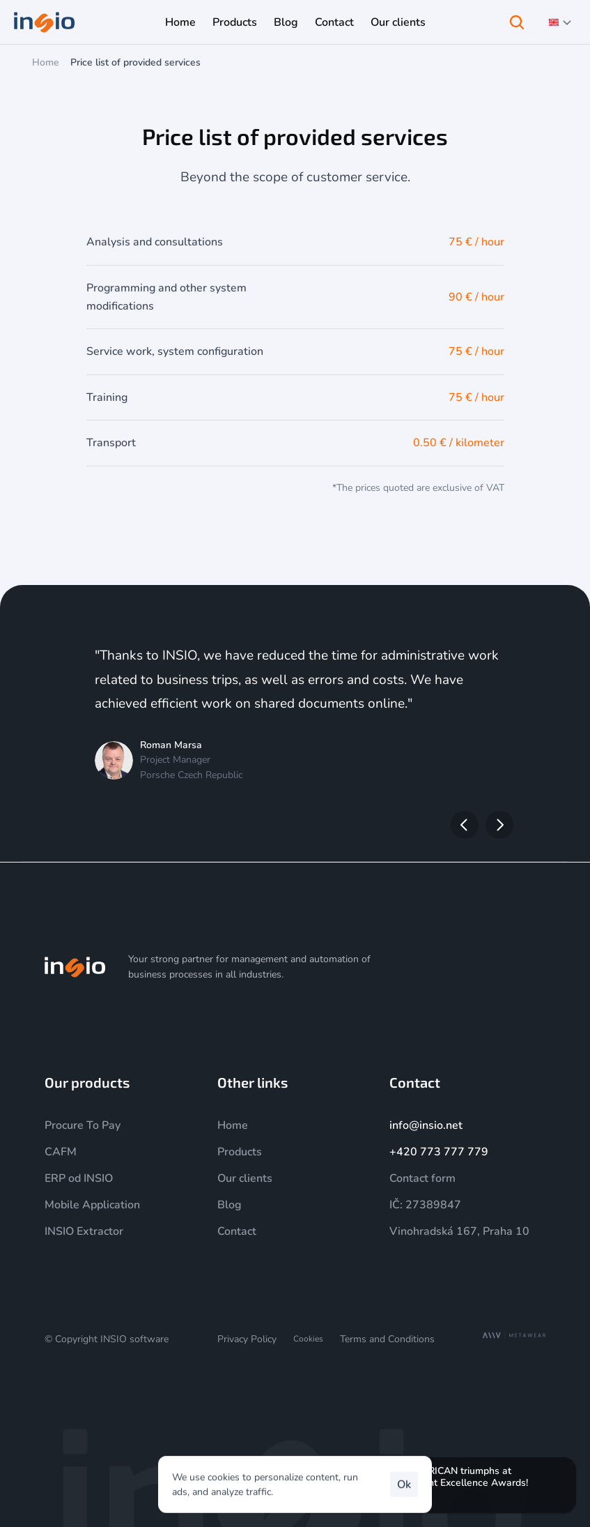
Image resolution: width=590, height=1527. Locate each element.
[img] (75, 967)
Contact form (422, 1178)
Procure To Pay (83, 1125)
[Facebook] (537, 967)
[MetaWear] (514, 1335)
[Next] (499, 825)
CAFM (61, 1152)
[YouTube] (470, 967)
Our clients (244, 1178)
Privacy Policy (247, 1339)
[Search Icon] (517, 22)
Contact (236, 1231)
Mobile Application (92, 1205)
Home (45, 62)
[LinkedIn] (503, 967)
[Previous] (465, 825)
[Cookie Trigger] (308, 1339)
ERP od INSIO (79, 1178)
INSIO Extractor (84, 1231)
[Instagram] (436, 967)
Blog (229, 1205)
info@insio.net (426, 1125)
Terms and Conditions (387, 1339)
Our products (87, 1082)
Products (239, 1152)
